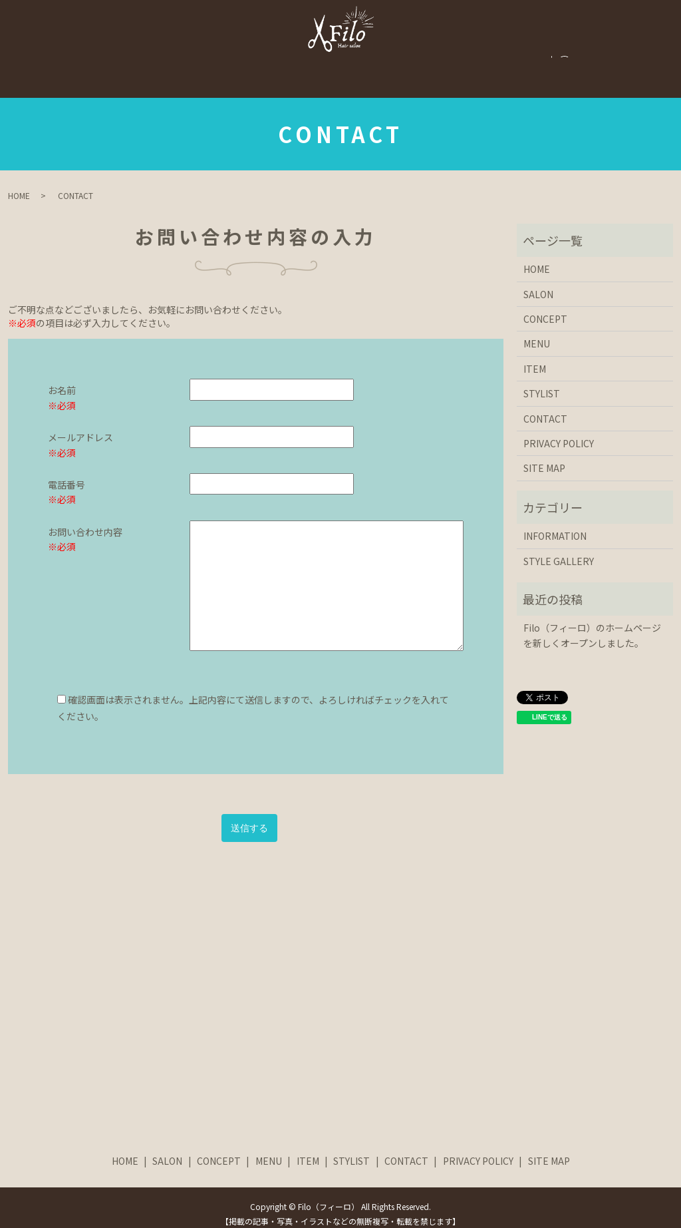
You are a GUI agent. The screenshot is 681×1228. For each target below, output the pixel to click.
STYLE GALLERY (298, 64)
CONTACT (553, 64)
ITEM (427, 64)
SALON (148, 64)
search (602, 65)
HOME (91, 64)
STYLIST (484, 64)
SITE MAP (544, 455)
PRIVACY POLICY (558, 430)
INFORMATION (555, 523)
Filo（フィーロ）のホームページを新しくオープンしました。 (592, 622)
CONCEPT (213, 64)
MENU (374, 64)
